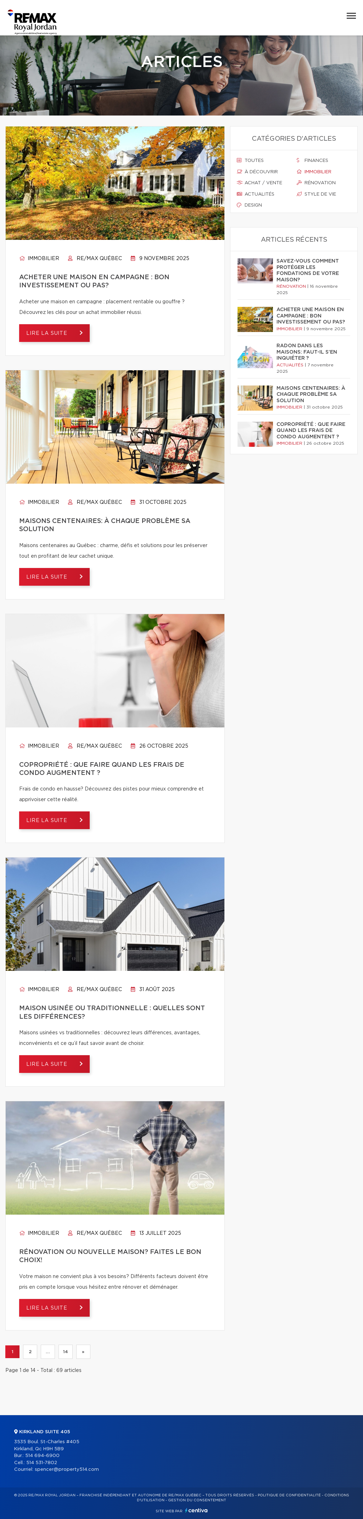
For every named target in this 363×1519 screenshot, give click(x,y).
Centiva (196, 1510)
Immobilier (39, 258)
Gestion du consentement (197, 1500)
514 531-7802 (41, 1463)
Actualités (255, 194)
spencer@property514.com (67, 1469)
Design (249, 205)
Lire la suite (47, 333)
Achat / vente (259, 182)
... (48, 1352)
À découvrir (257, 171)
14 (65, 1352)
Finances (312, 160)
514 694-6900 (42, 1455)
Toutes (250, 160)
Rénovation (316, 182)
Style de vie (316, 194)
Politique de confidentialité (289, 1495)
